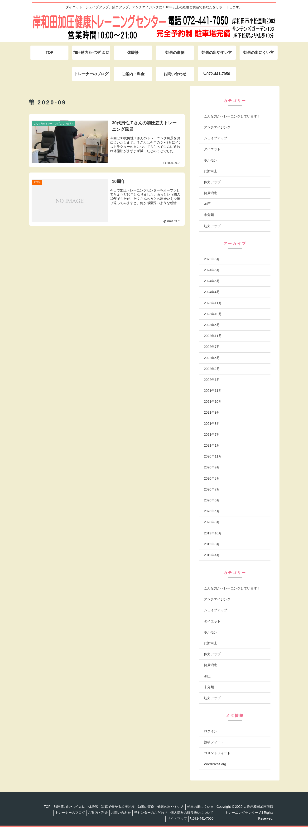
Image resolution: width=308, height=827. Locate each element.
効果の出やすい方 (170, 806)
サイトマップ (177, 818)
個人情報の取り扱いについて (194, 812)
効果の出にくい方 (202, 806)
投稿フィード (214, 742)
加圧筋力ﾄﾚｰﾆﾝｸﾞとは (61, 806)
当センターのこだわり (150, 812)
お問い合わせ (119, 812)
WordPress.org (215, 764)
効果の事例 (144, 806)
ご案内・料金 (94, 812)
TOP (37, 806)
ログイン (210, 731)
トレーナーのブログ (64, 812)
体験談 (87, 806)
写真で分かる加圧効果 (114, 806)
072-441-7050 (203, 818)
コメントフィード (217, 753)
